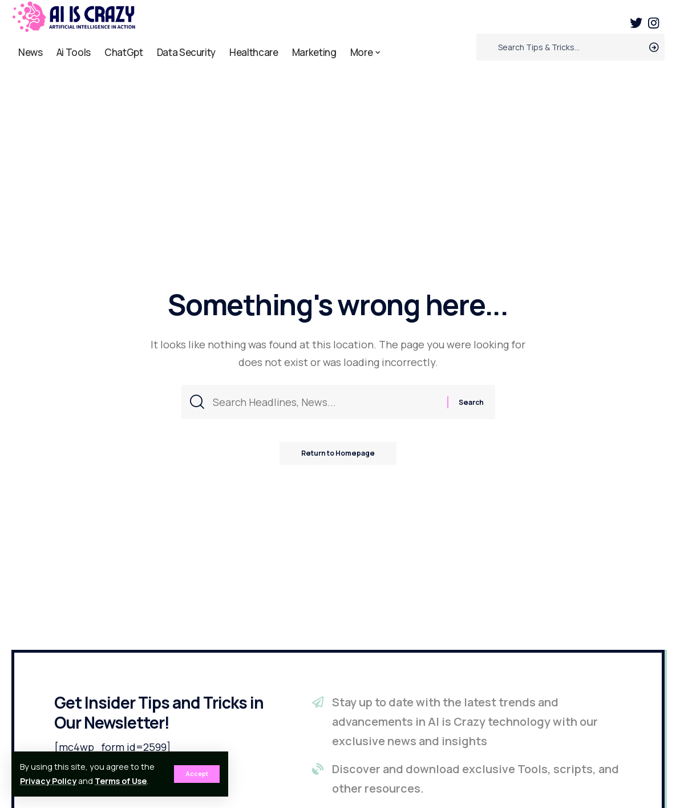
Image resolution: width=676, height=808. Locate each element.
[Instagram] (653, 23)
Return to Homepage (338, 454)
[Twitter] (636, 23)
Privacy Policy (48, 780)
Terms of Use (121, 780)
